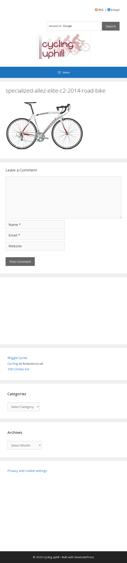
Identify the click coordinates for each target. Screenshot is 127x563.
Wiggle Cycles (17, 358)
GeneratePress (84, 557)
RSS (99, 10)
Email (113, 10)
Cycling (13, 363)
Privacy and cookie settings (27, 471)
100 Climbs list (18, 369)
